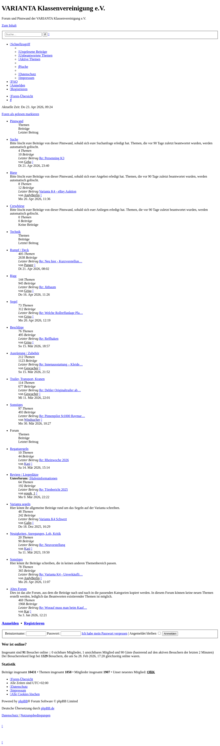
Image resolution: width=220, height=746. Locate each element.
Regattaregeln (19, 449)
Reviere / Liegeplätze (24, 474)
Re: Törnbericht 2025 (53, 489)
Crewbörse (17, 206)
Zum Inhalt (9, 25)
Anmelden (10, 623)
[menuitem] (32, 51)
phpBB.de (47, 708)
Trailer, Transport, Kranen (27, 379)
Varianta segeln (20, 504)
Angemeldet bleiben (145, 633)
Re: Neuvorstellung (52, 545)
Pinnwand (16, 121)
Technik (15, 231)
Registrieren (34, 623)
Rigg (13, 276)
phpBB (23, 701)
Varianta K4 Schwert (53, 519)
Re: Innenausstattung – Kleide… (61, 364)
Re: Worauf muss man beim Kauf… (63, 607)
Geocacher (31, 368)
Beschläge (17, 327)
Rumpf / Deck (19, 250)
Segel (13, 301)
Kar (26, 611)
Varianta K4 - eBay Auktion (57, 191)
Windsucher (32, 419)
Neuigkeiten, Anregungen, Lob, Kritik (35, 533)
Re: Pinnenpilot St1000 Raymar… (62, 416)
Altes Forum (18, 589)
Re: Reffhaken (48, 338)
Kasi (27, 464)
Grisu (28, 291)
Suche (14, 139)
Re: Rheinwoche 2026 (54, 460)
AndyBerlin (32, 195)
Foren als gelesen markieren (20, 114)
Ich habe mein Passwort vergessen (104, 633)
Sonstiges (16, 404)
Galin (28, 523)
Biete (13, 172)
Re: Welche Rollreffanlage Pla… (61, 313)
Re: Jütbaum (47, 287)
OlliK (151, 672)
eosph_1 (29, 493)
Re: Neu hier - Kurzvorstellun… (60, 261)
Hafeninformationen (43, 478)
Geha (27, 162)
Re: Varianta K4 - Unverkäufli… (61, 574)
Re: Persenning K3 (51, 158)
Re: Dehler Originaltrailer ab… (60, 390)
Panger (28, 265)
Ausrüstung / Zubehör (24, 353)
